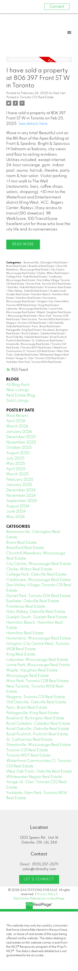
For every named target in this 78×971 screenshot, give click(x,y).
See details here (33, 124)
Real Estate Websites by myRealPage (39, 898)
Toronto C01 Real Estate (37, 97)
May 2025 (15, 464)
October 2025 (19, 448)
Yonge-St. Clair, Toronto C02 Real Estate (40, 358)
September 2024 (21, 501)
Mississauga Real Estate (22, 316)
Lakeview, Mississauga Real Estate (27, 309)
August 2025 (18, 453)
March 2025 (17, 474)
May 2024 (15, 517)
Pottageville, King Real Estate (23, 330)
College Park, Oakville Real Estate (26, 277)
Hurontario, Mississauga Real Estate (38, 638)
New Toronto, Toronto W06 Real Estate (45, 319)
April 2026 (15, 421)
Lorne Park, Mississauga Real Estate (38, 665)
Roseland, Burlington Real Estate (35, 718)
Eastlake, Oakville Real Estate (25, 287)
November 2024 (21, 496)
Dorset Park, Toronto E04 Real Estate (48, 284)
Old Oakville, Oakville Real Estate (36, 702)
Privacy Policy (46, 894)
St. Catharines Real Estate (47, 340)
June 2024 (16, 511)
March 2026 (17, 426)
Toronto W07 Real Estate (36, 348)
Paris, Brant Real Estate (46, 326)
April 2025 (16, 469)
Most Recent (17, 416)
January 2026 (19, 432)
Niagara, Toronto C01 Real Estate (26, 323)
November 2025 (21, 442)
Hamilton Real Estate (28, 298)
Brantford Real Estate (42, 266)
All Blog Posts (18, 385)
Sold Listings (17, 401)
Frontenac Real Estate (58, 287)
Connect (57, 7)
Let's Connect (39, 879)
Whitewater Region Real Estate (34, 777)
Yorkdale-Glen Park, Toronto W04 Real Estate (33, 362)
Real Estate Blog (20, 395)
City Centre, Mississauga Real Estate (38, 564)
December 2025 (21, 437)
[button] (39, 879)
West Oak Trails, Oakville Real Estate (39, 771)
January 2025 (19, 485)
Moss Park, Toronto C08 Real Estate (37, 681)
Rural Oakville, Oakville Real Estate (27, 337)
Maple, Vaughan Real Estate (54, 312)
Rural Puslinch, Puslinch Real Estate (37, 734)
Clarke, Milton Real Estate (52, 273)
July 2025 (15, 458)
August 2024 (17, 506)
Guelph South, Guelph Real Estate (36, 617)
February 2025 (19, 480)
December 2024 (21, 490)
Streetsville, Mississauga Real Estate (28, 344)
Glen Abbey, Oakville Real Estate (28, 291)
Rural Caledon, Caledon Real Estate (43, 333)
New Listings (17, 390)
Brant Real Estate (16, 266)
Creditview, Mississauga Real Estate (38, 580)
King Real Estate (48, 305)
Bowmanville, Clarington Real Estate (45, 262)
